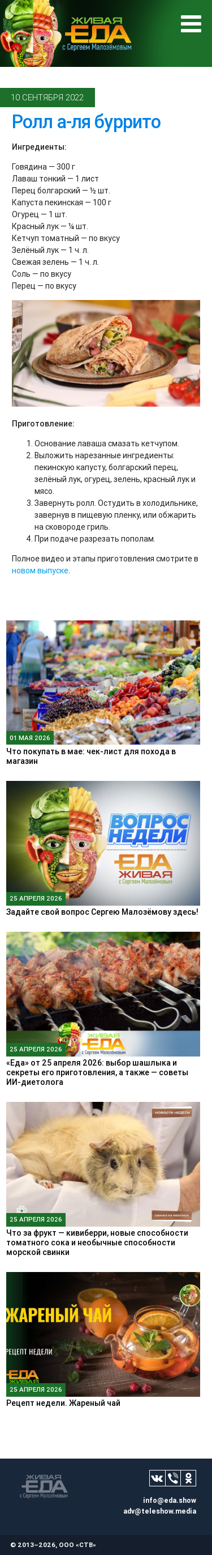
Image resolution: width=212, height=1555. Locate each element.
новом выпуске (40, 570)
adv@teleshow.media (159, 1511)
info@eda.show (169, 1500)
